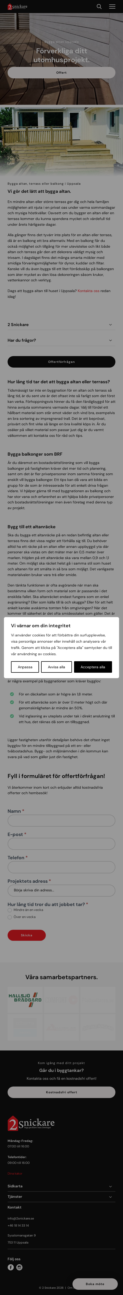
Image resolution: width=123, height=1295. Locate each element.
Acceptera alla (93, 667)
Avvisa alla (56, 667)
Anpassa (25, 667)
